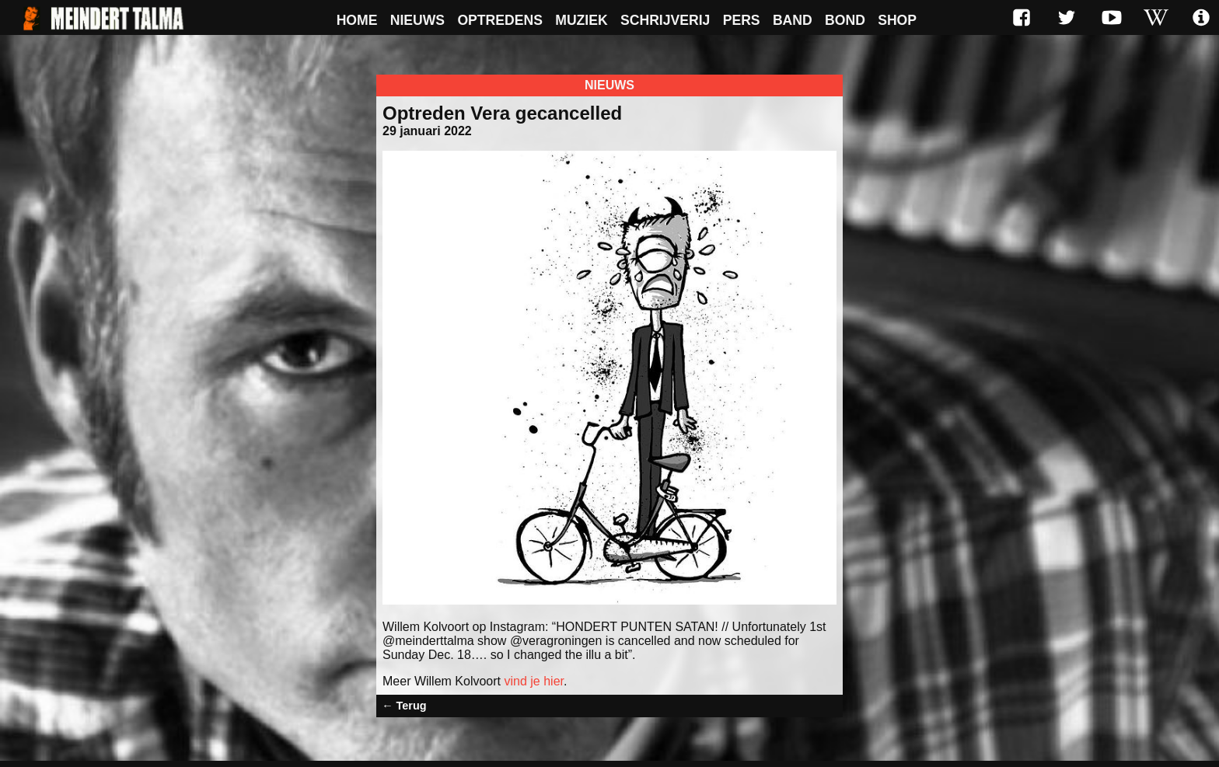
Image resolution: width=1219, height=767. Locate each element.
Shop (897, 20)
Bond (845, 20)
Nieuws (417, 20)
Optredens (500, 20)
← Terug (404, 705)
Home (357, 20)
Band (792, 20)
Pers (741, 20)
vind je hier (534, 681)
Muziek (581, 20)
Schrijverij (665, 20)
